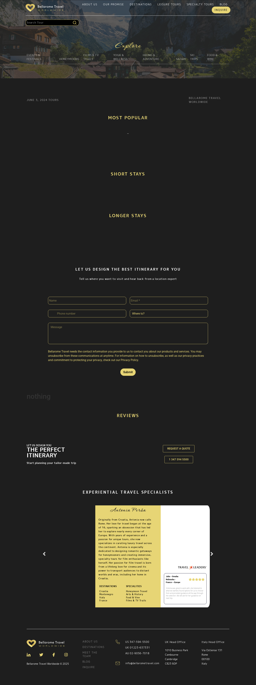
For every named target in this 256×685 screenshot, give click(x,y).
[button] (44, 554)
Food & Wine (212, 57)
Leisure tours (169, 4)
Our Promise (113, 4)
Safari (181, 59)
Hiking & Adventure (151, 57)
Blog (224, 4)
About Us (90, 4)
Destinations (141, 4)
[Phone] (87, 313)
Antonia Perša (128, 510)
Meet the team (90, 654)
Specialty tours (200, 4)
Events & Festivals (34, 57)
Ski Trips (194, 57)
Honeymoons (69, 59)
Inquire (221, 10)
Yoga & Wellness (120, 57)
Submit (128, 372)
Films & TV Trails (91, 57)
